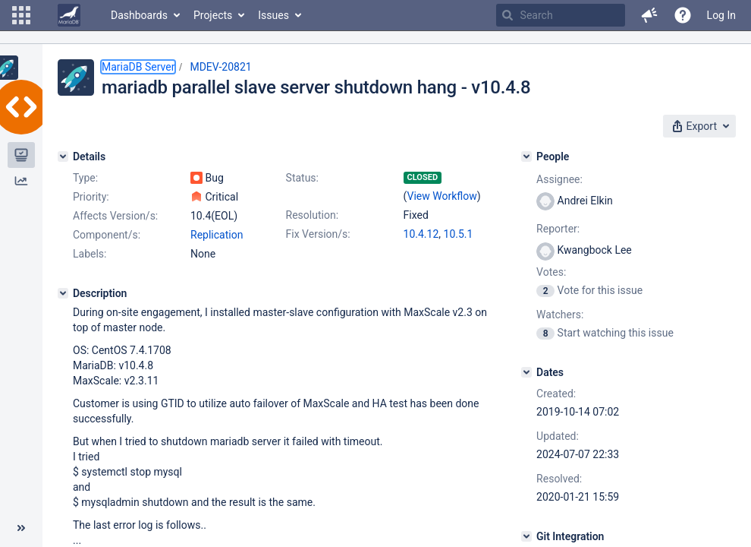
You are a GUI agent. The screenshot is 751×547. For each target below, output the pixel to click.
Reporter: (558, 229)
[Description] (63, 293)
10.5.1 (458, 234)
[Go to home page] (69, 15)
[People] (526, 156)
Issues (273, 15)
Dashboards (139, 15)
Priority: (91, 197)
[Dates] (526, 372)
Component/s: (106, 235)
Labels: (89, 254)
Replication (216, 235)
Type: (85, 178)
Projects (212, 15)
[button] (21, 15)
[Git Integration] (526, 536)
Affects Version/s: (115, 216)
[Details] (63, 156)
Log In (721, 15)
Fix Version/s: (318, 234)
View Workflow (442, 196)
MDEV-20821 (220, 67)
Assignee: (559, 179)
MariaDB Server (138, 67)
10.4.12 (421, 234)
